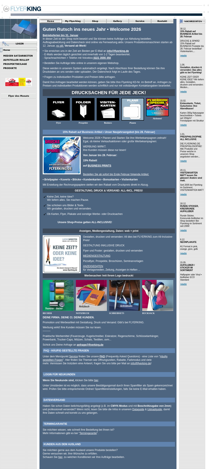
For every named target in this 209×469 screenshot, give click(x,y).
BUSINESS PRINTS (99, 165)
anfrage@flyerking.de (90, 344)
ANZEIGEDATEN (93, 266)
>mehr (183, 55)
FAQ (102, 356)
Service (73, 356)
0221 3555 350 (102, 57)
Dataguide (138, 409)
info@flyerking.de (118, 50)
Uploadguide (154, 409)
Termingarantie (88, 433)
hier (96, 380)
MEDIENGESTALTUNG (96, 255)
